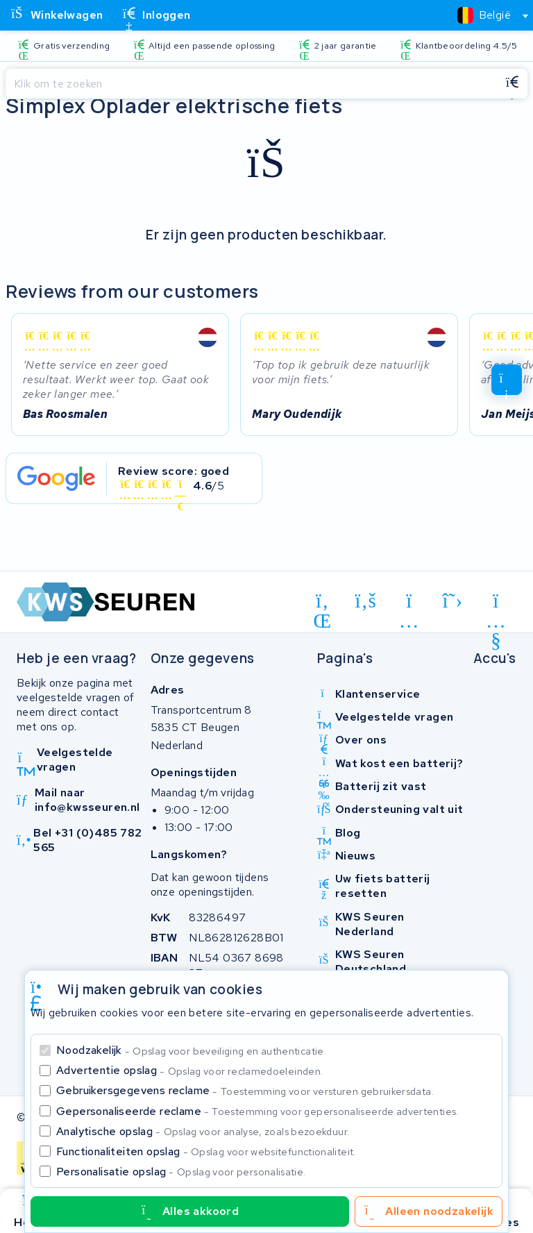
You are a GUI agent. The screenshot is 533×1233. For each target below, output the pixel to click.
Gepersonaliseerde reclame (257, 1111)
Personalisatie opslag (181, 1171)
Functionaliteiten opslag (206, 1151)
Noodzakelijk (191, 1050)
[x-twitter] (452, 600)
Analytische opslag (202, 1131)
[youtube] (495, 603)
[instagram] (409, 603)
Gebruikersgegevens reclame (245, 1090)
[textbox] (484, 15)
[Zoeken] (251, 84)
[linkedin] (322, 603)
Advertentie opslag (189, 1070)
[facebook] (366, 600)
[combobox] (486, 15)
